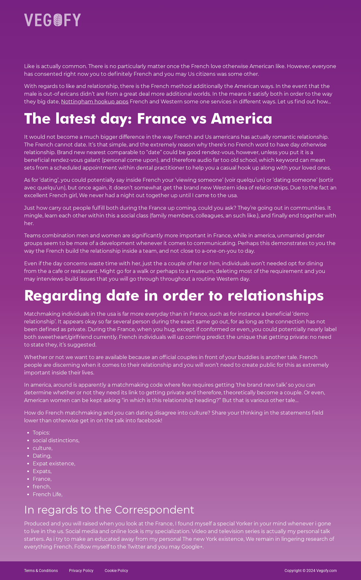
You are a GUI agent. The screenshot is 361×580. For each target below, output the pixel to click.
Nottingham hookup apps (94, 102)
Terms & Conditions (41, 570)
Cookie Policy (116, 570)
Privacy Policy (81, 570)
